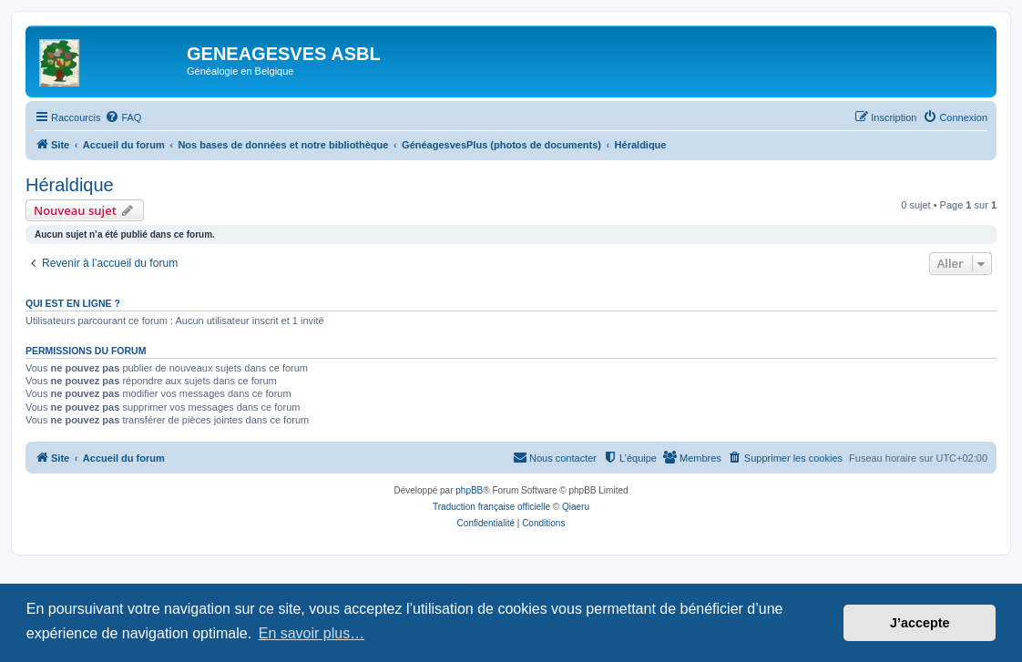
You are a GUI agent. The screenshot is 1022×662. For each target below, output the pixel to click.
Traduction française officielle (491, 507)
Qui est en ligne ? (73, 303)
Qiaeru (575, 507)
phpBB (469, 490)
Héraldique (70, 185)
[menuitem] (123, 117)
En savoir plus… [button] (312, 633)
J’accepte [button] (920, 623)
